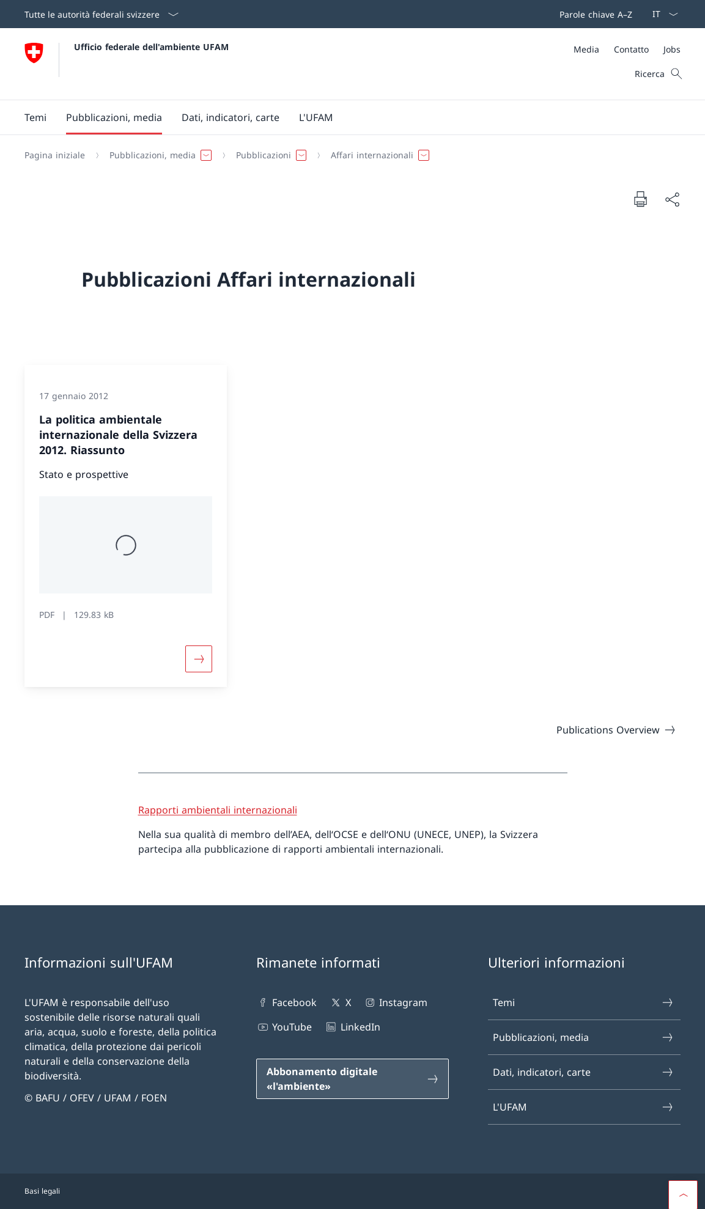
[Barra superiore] (593, 14)
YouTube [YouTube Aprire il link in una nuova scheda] (284, 1027)
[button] (35, 117)
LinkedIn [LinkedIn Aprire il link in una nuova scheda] (352, 1027)
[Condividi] (672, 199)
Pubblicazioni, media (583, 1037)
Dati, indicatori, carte (583, 1072)
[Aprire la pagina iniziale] (126, 64)
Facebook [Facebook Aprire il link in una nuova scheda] (286, 1002)
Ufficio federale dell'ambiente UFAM (151, 47)
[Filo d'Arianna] (348, 155)
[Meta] (627, 49)
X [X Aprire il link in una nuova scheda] (339, 1002)
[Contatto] (631, 49)
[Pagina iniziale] (55, 155)
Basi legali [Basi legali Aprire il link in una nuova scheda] (42, 1191)
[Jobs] (672, 49)
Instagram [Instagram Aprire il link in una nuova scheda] (395, 1002)
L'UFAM (583, 1107)
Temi (583, 1002)
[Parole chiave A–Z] (593, 14)
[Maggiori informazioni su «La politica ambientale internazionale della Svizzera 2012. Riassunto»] (198, 658)
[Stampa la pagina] (640, 198)
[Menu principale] (343, 117)
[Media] (586, 49)
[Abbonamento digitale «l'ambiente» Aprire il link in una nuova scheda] (352, 1079)
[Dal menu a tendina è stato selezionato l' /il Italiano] (661, 14)
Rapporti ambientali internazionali (217, 810)
